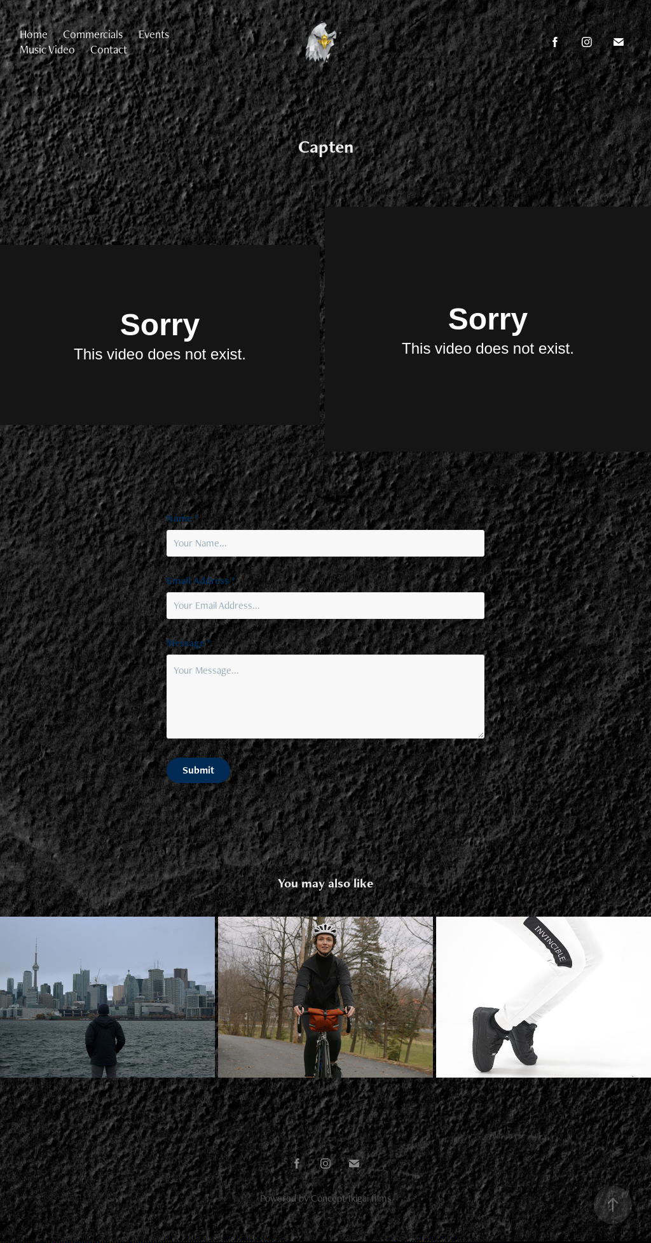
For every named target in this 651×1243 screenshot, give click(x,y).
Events (154, 34)
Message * (189, 643)
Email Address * (201, 581)
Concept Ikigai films (351, 1198)
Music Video (47, 49)
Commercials (93, 34)
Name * (182, 518)
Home (34, 34)
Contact (108, 49)
